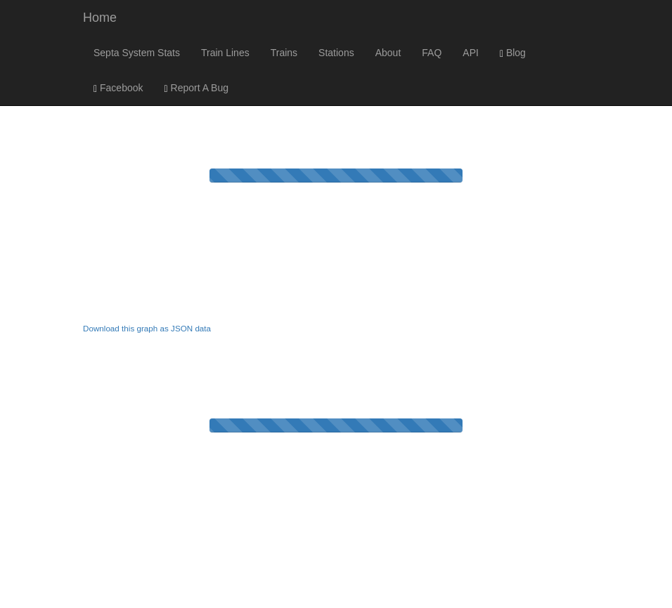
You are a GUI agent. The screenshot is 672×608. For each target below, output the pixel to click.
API (471, 52)
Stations (336, 52)
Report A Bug (196, 88)
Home (100, 18)
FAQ (431, 52)
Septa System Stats (136, 52)
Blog (513, 53)
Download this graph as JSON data (147, 328)
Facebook (118, 88)
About (388, 52)
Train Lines (225, 52)
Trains (284, 52)
